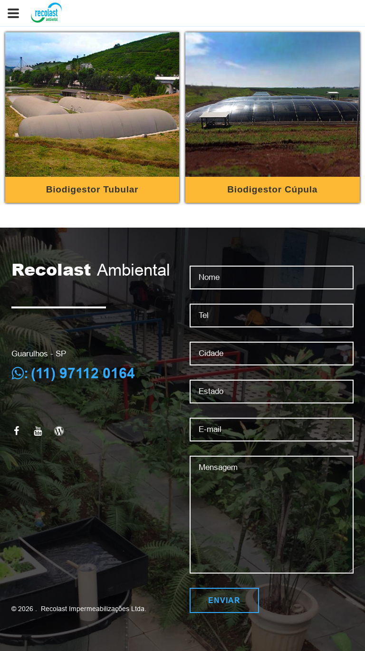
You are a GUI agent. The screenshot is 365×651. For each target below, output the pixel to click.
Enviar (224, 600)
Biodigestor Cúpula (272, 189)
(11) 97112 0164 (83, 373)
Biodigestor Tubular (92, 189)
